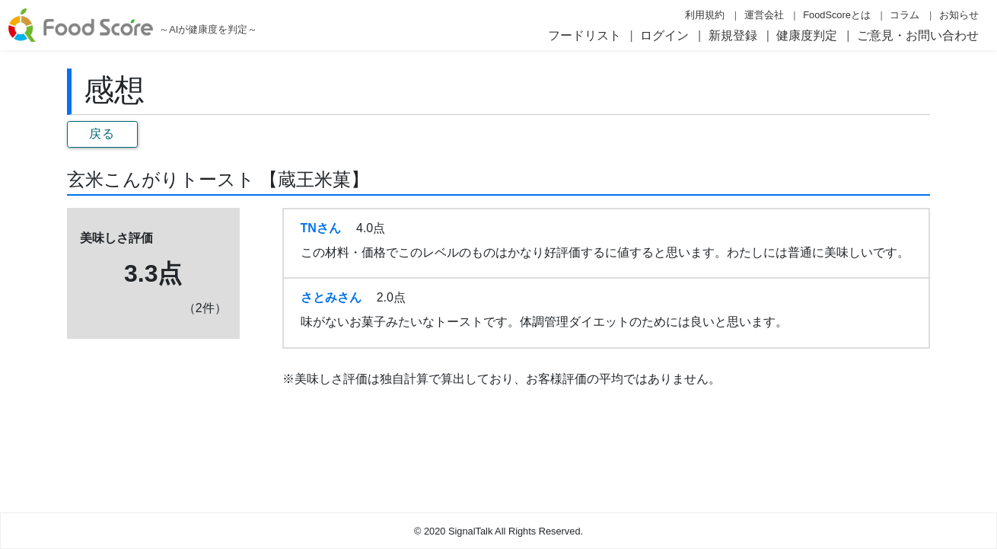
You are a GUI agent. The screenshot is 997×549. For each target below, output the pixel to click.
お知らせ (959, 15)
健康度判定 (806, 35)
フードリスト (584, 35)
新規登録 (733, 35)
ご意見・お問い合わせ (918, 35)
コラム (904, 15)
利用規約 (705, 15)
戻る (102, 133)
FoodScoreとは (837, 15)
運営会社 (764, 15)
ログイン (664, 35)
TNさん (321, 228)
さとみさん (331, 297)
